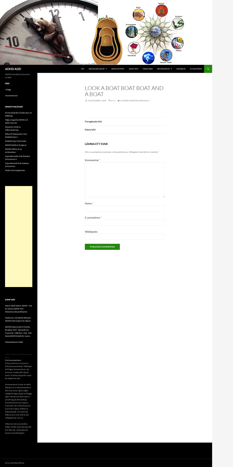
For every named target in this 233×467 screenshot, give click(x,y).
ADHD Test (133, 69)
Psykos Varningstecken (15, 170)
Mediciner (148, 69)
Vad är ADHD (21, 305)
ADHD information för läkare (18, 321)
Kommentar (92, 160)
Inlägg (8, 89)
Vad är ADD (10, 305)
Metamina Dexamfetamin (16, 311)
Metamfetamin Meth (14, 342)
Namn (89, 203)
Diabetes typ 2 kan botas (15, 141)
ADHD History (117, 69)
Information (163, 69)
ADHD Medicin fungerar (16, 145)
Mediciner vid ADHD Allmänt (18, 317)
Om (82, 69)
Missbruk (181, 69)
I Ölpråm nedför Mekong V (134, 100)
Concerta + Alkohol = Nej (16, 333)
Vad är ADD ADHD (97, 69)
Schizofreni (196, 69)
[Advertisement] (18, 236)
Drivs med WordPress (14, 463)
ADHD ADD (13, 69)
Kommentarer (11, 95)
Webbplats (91, 231)
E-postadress (93, 217)
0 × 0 (113, 100)
